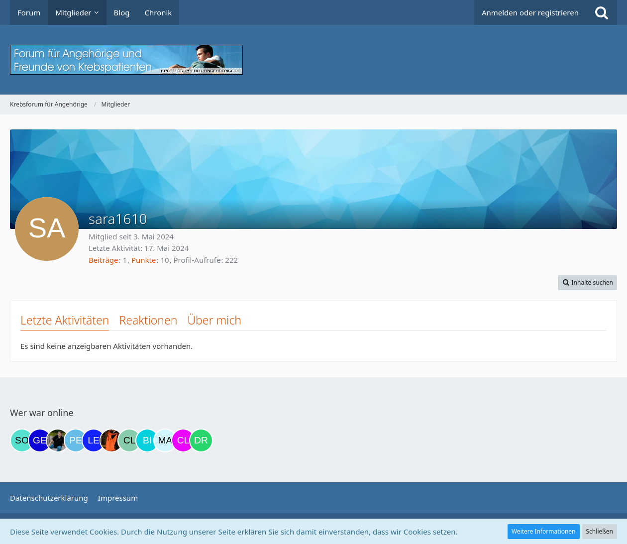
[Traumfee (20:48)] (111, 440)
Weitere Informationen (544, 531)
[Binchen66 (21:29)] (147, 440)
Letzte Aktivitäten (64, 320)
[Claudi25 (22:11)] (183, 440)
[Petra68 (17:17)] (76, 440)
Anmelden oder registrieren (530, 12)
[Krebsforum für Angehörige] (313, 60)
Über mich (214, 320)
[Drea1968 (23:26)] (201, 440)
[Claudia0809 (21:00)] (129, 440)
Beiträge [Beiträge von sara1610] (103, 260)
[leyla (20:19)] (93, 440)
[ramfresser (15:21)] (58, 440)
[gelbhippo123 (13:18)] (40, 440)
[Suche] (601, 12)
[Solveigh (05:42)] (22, 440)
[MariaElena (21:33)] (165, 440)
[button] (587, 282)
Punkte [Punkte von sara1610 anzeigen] (143, 260)
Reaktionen (148, 320)
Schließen (599, 531)
